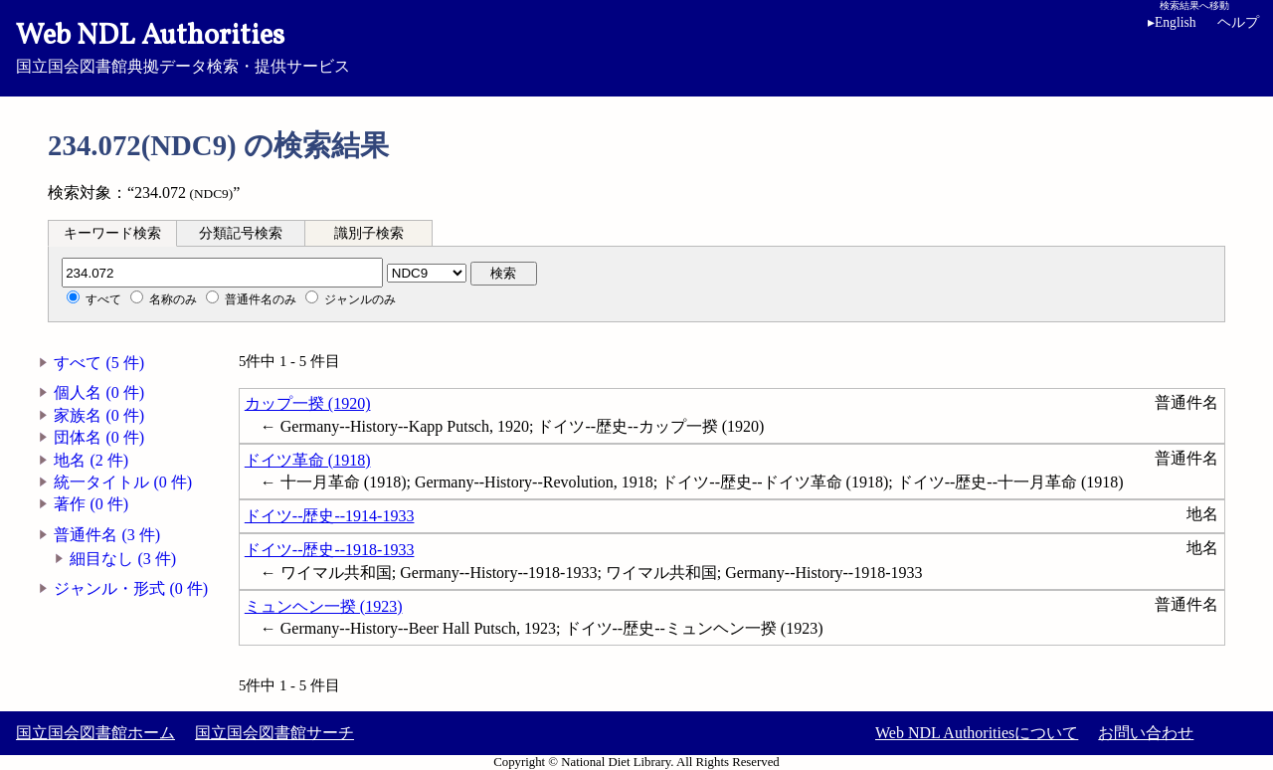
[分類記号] (222, 273)
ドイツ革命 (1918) (308, 460)
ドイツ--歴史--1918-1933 (330, 549)
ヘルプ (1238, 22)
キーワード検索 (112, 233)
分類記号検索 (240, 233)
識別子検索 (369, 233)
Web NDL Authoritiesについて (976, 732)
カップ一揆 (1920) (308, 403)
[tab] (112, 233)
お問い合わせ (1145, 732)
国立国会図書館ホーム (95, 732)
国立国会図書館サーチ (274, 732)
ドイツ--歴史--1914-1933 (330, 515)
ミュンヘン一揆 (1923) (324, 606)
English (1172, 22)
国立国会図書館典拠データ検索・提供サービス (636, 46)
